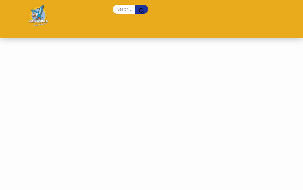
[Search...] (141, 9)
